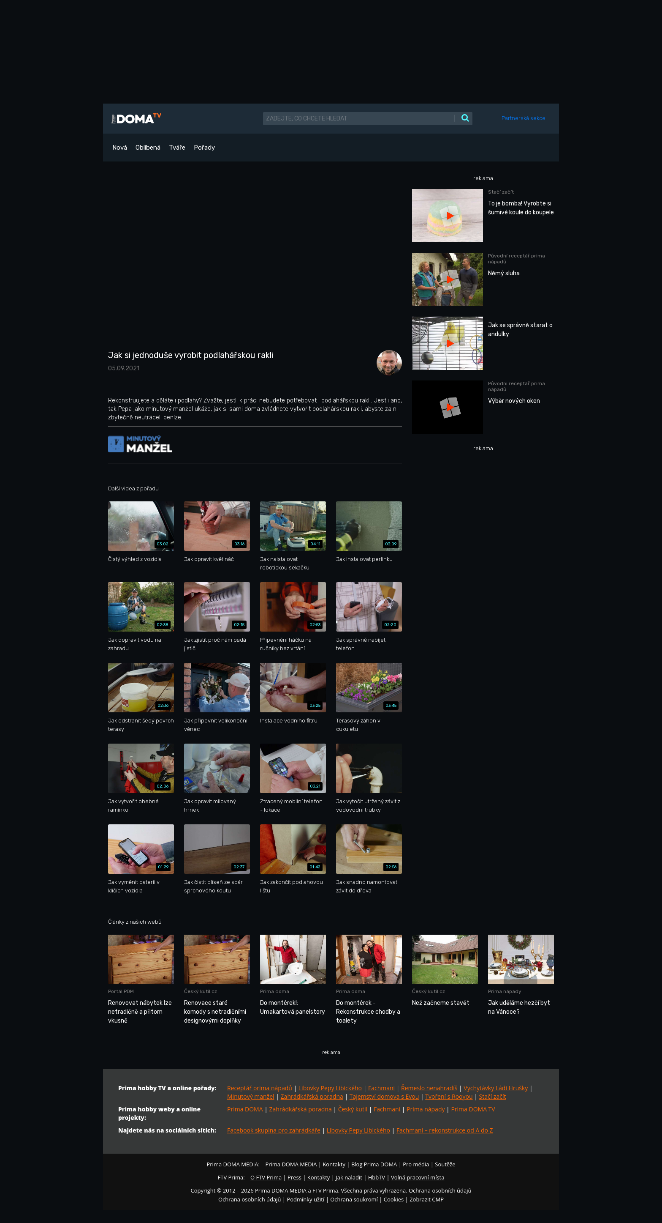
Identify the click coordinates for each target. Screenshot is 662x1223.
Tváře (177, 147)
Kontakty (334, 1164)
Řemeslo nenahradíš (429, 1088)
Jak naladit (349, 1177)
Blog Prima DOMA (374, 1164)
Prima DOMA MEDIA (291, 1164)
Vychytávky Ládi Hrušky (496, 1088)
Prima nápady (426, 1109)
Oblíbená (148, 147)
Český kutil (352, 1109)
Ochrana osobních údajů (249, 1199)
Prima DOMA (245, 1109)
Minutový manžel (250, 1096)
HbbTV (376, 1177)
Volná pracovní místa (417, 1177)
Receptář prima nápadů (259, 1088)
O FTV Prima (266, 1177)
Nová (119, 147)
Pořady (204, 147)
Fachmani (381, 1088)
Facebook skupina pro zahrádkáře (273, 1130)
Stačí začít (492, 1096)
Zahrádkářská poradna (312, 1096)
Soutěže (445, 1164)
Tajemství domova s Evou (384, 1096)
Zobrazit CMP (427, 1199)
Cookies (394, 1199)
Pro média (416, 1164)
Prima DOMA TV (473, 1109)
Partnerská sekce (523, 118)
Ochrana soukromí (354, 1199)
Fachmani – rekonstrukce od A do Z (444, 1130)
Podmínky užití (305, 1199)
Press (294, 1177)
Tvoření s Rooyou (448, 1096)
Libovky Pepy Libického (330, 1088)
